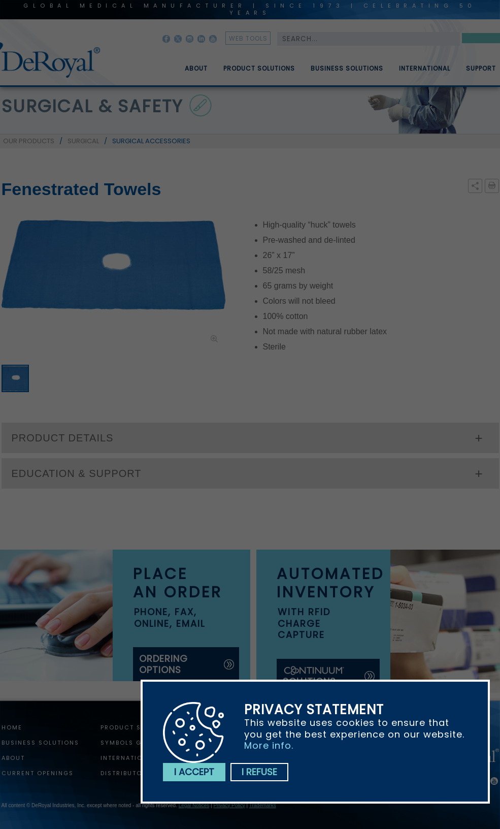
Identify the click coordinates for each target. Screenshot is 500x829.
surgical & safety (92, 106)
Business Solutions (347, 73)
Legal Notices (194, 805)
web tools (248, 38)
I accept (194, 772)
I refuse (259, 772)
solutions (314, 676)
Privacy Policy (229, 805)
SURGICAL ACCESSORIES (151, 141)
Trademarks (262, 805)
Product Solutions (259, 73)
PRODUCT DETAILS (63, 437)
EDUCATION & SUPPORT (77, 473)
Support (481, 73)
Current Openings (38, 773)
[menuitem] (189, 64)
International (424, 73)
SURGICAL (83, 141)
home (12, 727)
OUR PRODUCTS (28, 141)
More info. (268, 745)
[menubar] (333, 64)
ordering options (163, 664)
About (196, 73)
